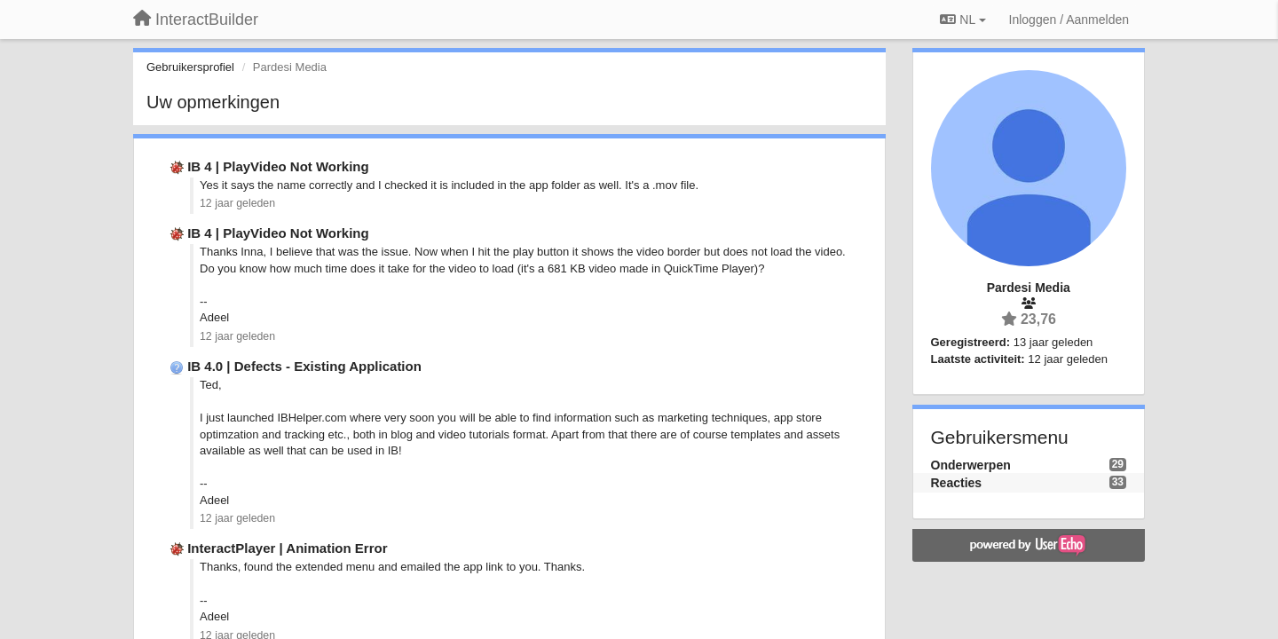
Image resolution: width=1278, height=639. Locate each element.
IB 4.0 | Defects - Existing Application (304, 366)
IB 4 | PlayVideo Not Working (278, 166)
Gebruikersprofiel (190, 67)
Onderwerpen (971, 465)
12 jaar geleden (237, 203)
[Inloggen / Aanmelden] (1069, 19)
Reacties (956, 483)
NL (962, 19)
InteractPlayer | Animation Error (287, 548)
